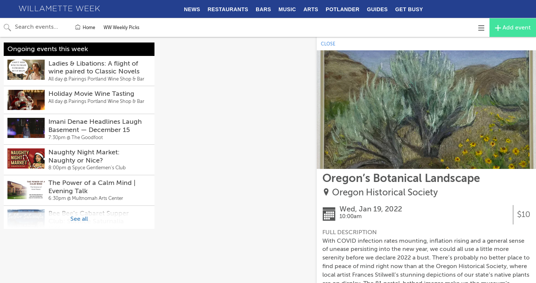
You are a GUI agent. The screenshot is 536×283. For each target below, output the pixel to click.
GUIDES (377, 9)
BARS (263, 9)
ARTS (310, 9)
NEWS (192, 9)
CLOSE (328, 44)
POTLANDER (343, 9)
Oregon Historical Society (385, 193)
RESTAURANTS (228, 9)
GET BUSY (409, 9)
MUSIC (287, 9)
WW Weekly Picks (121, 27)
